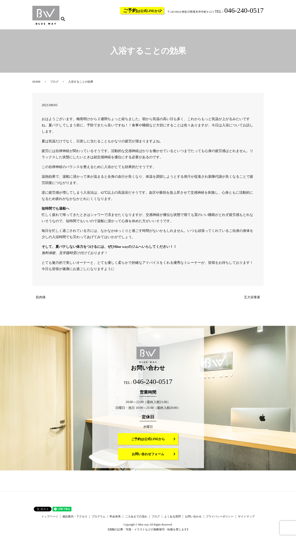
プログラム (159, 22)
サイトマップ (246, 519)
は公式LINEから (142, 10)
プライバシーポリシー (220, 519)
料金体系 (174, 22)
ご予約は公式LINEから (148, 442)
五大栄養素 (252, 300)
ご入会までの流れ (194, 22)
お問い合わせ (247, 22)
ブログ (212, 22)
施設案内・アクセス (137, 22)
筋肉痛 (41, 300)
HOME (36, 84)
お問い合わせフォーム (148, 457)
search (263, 22)
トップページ (113, 22)
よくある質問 (227, 22)
